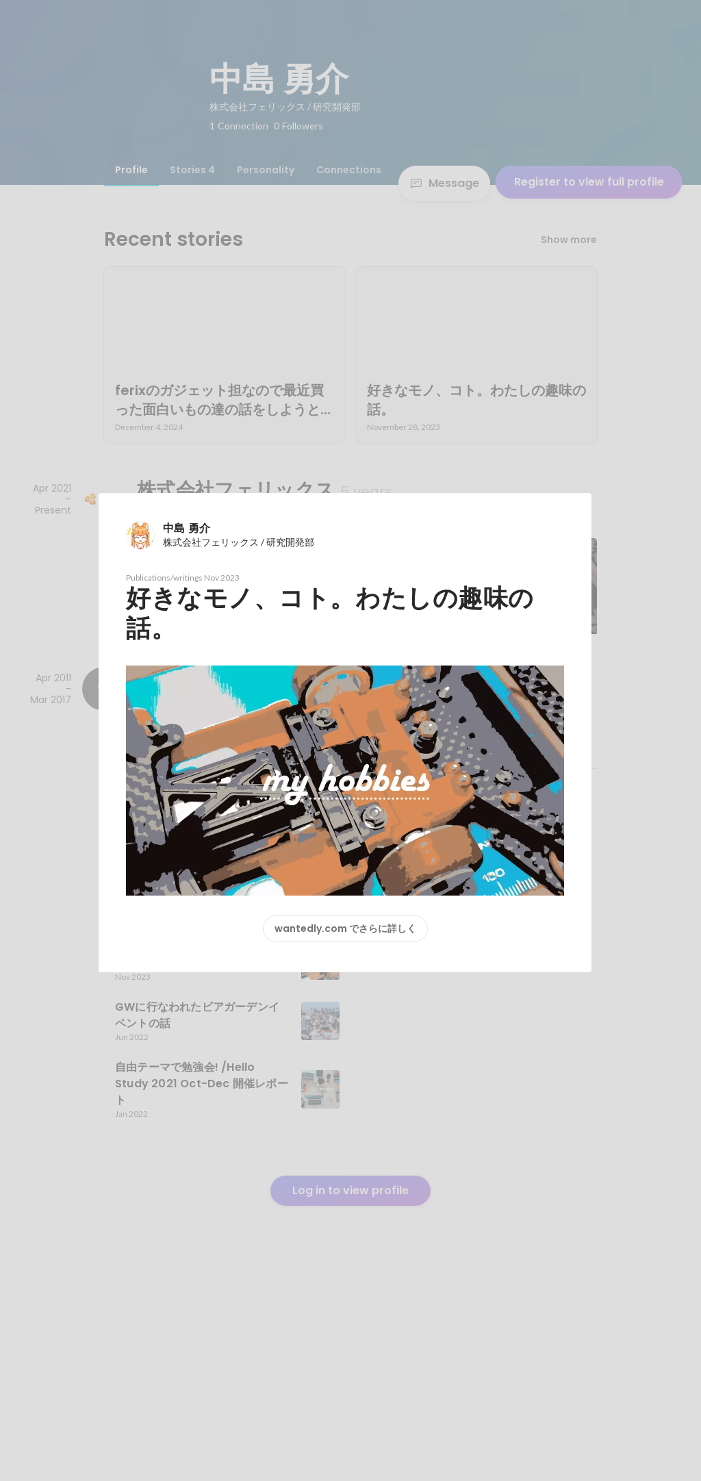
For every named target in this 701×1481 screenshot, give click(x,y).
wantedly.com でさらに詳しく (345, 928)
